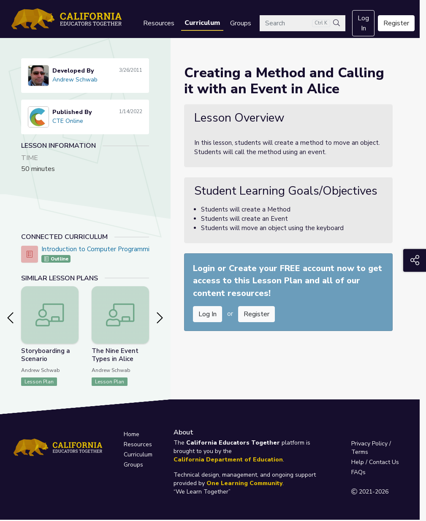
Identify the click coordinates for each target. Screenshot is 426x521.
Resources (158, 23)
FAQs (358, 472)
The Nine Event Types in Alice (115, 355)
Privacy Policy (369, 444)
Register (396, 23)
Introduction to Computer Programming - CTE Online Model (128, 249)
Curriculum (202, 22)
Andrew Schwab (75, 80)
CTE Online (67, 121)
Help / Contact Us (375, 462)
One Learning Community (244, 483)
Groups (240, 23)
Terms (359, 452)
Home (131, 434)
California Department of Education (228, 460)
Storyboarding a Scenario (45, 355)
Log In (363, 23)
